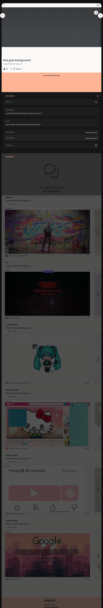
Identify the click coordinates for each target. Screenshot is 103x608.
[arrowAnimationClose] (2, 15)
